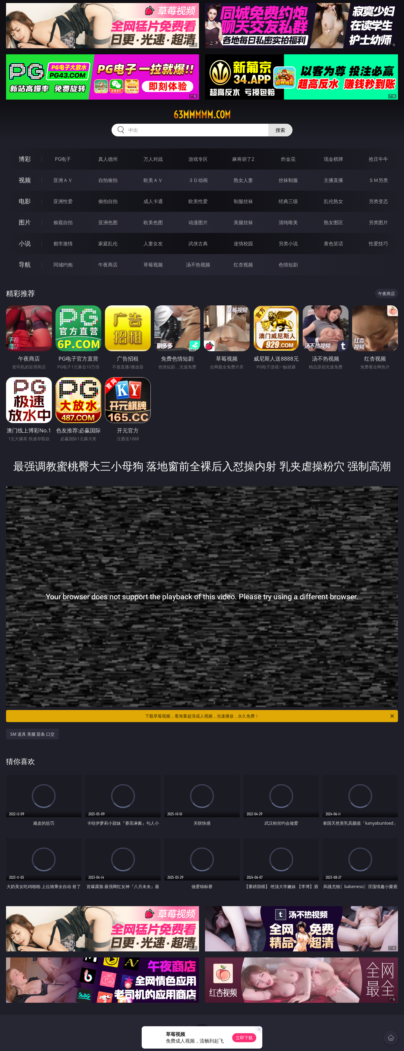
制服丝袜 (243, 201)
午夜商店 (108, 264)
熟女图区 (333, 222)
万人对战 (153, 159)
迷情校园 (243, 243)
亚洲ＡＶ (63, 180)
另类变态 (378, 201)
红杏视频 (243, 264)
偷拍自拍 (108, 201)
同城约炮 (63, 264)
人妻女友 (153, 243)
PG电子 (63, 159)
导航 (25, 264)
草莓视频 (153, 264)
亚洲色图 (108, 222)
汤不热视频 (198, 264)
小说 (25, 243)
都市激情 (63, 243)
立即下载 (244, 1037)
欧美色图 (153, 222)
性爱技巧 (378, 243)
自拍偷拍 (108, 180)
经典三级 (288, 201)
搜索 (280, 130)
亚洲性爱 (63, 201)
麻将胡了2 (243, 159)
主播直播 (333, 180)
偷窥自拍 (63, 222)
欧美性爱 (198, 201)
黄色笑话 (333, 243)
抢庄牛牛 (378, 159)
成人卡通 (153, 201)
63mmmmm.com (202, 115)
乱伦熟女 (333, 201)
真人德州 (108, 159)
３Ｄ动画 (198, 180)
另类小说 (288, 243)
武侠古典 (198, 243)
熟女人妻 (243, 180)
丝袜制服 (288, 180)
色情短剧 (288, 264)
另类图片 (378, 222)
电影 (25, 201)
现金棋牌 (333, 159)
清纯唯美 (288, 222)
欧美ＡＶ (153, 180)
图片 (25, 222)
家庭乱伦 (108, 243)
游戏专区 (198, 159)
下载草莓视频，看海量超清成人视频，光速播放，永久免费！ (270, 716)
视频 (25, 180)
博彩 (25, 159)
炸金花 (288, 159)
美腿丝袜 (243, 222)
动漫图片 (198, 222)
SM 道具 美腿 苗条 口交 (32, 734)
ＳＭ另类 (378, 180)
